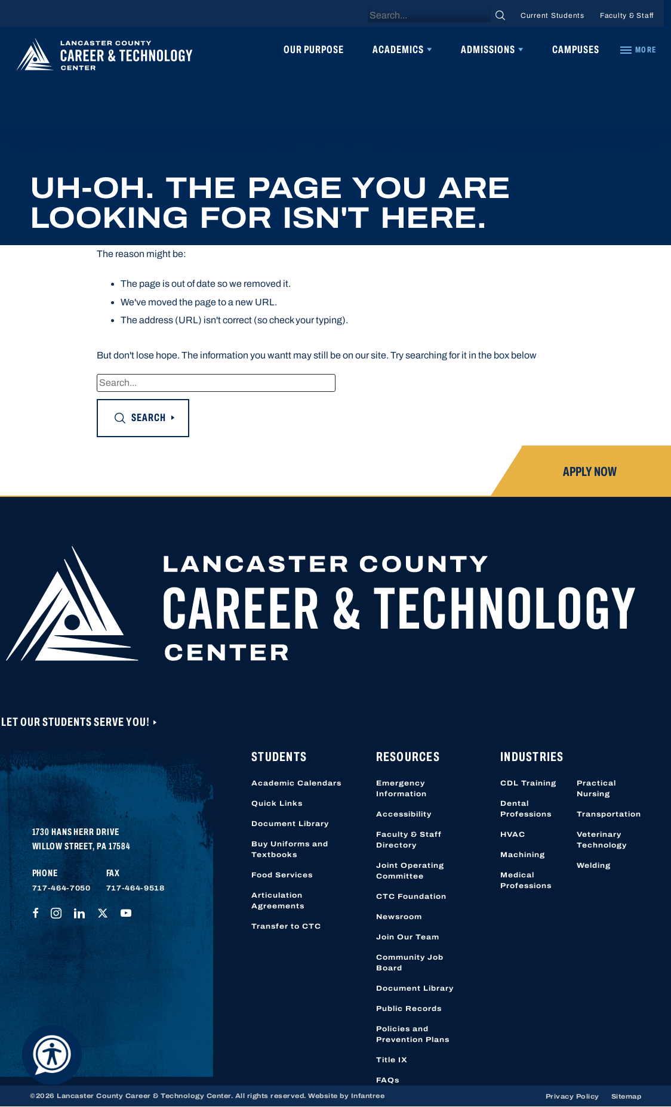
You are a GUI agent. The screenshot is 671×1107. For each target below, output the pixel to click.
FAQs (387, 1080)
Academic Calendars (296, 783)
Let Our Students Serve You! (76, 721)
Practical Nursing (596, 788)
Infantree (368, 1095)
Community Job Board (410, 962)
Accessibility (404, 814)
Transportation (609, 814)
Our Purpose (314, 49)
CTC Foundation (411, 896)
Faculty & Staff (627, 15)
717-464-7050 (61, 888)
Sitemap (626, 1096)
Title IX (392, 1060)
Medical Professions (526, 880)
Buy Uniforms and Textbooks (289, 849)
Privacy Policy (572, 1096)
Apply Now (590, 472)
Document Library (290, 824)
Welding (594, 865)
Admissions (488, 49)
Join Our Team (407, 937)
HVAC (512, 834)
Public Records (409, 1008)
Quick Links (277, 803)
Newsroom (399, 917)
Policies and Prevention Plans (413, 1034)
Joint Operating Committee (410, 870)
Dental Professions (526, 808)
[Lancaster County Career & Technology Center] (104, 57)
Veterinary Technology (602, 839)
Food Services (282, 875)
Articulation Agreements (277, 900)
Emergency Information (401, 788)
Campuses (575, 49)
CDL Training (528, 783)
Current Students (552, 15)
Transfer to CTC (286, 926)
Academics (398, 49)
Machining (522, 855)
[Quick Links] (637, 50)
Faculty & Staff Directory (409, 839)
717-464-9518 (135, 888)
